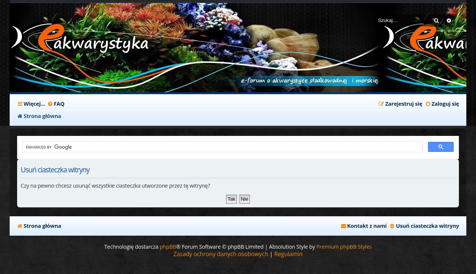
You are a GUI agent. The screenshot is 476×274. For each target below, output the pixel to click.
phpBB (168, 246)
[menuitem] (56, 104)
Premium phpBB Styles (344, 246)
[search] (222, 147)
